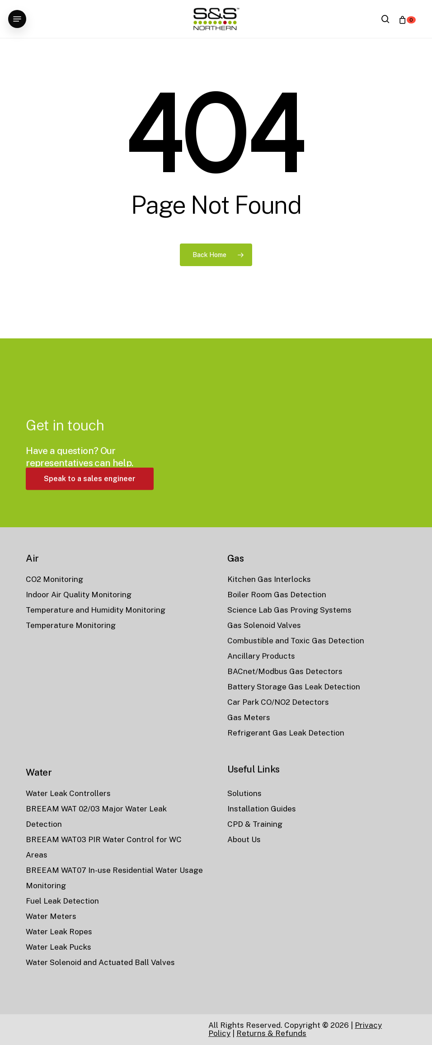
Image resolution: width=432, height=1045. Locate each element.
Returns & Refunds (271, 1033)
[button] (17, 18)
